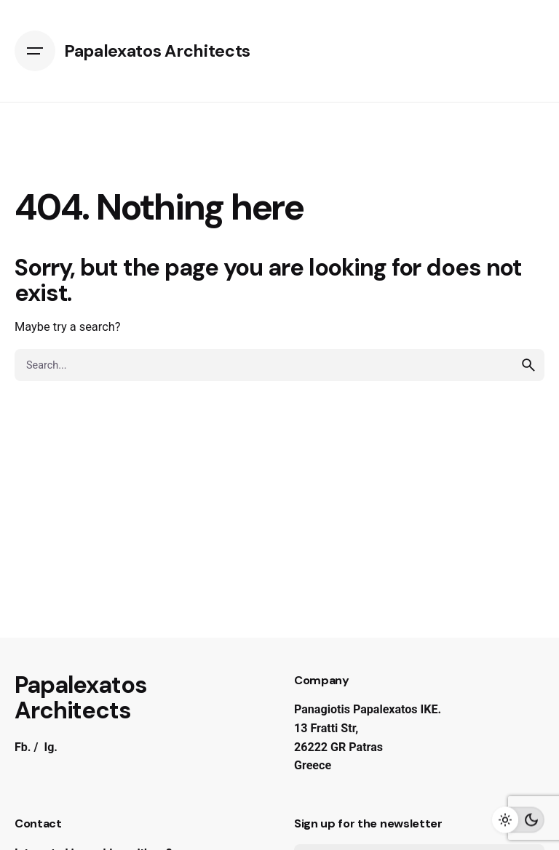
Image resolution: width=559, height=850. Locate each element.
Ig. (51, 747)
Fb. (23, 747)
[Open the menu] (35, 51)
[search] (528, 365)
